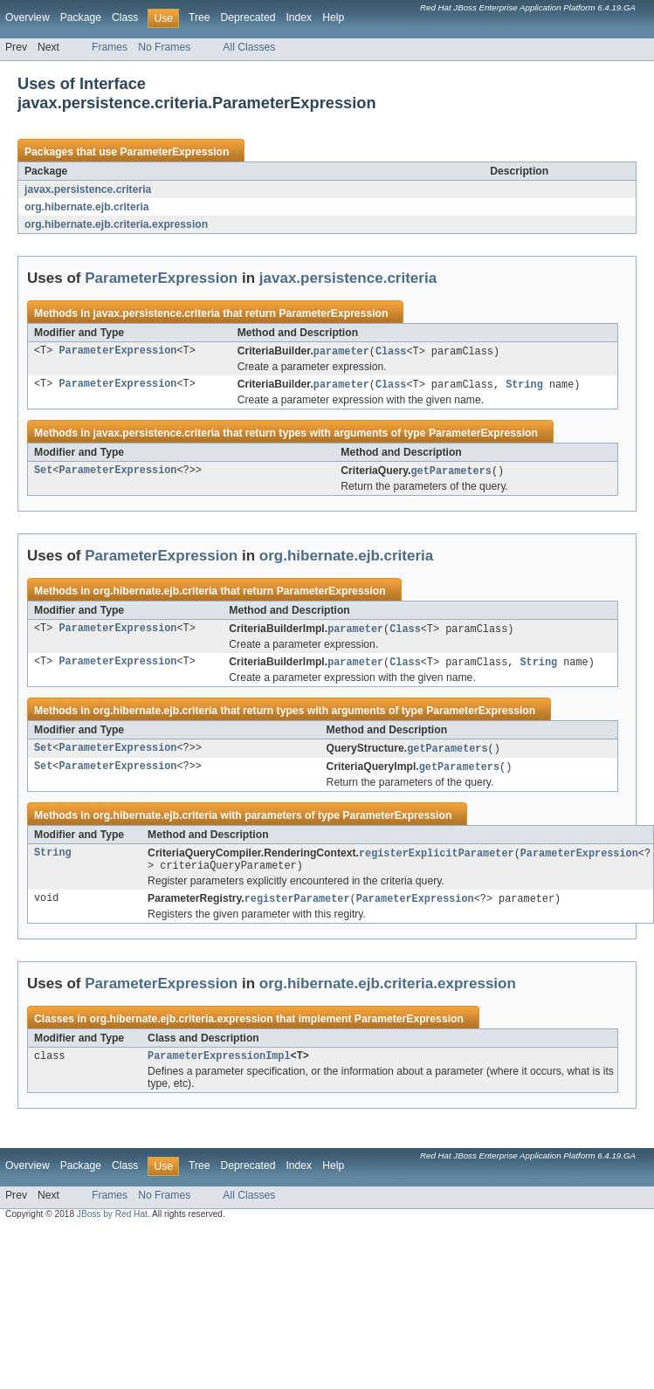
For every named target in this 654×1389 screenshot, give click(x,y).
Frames (109, 47)
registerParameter (297, 908)
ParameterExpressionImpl (219, 1067)
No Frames (164, 47)
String (524, 386)
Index (299, 17)
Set (43, 473)
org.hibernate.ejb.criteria (86, 207)
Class (125, 17)
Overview (27, 17)
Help (333, 17)
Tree (199, 17)
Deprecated (248, 17)
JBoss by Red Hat (112, 1225)
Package (80, 17)
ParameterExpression (174, 152)
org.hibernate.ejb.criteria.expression (116, 224)
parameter (341, 352)
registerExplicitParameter (436, 860)
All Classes (249, 47)
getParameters (450, 473)
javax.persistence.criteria (87, 189)
